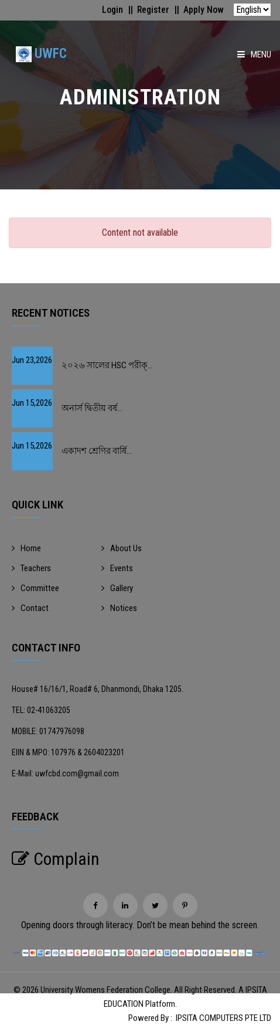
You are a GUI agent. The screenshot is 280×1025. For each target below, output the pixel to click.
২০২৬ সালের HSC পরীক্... (107, 365)
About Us (121, 548)
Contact (30, 608)
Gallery (117, 588)
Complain (56, 858)
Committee (35, 588)
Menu (254, 54)
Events (117, 568)
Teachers (31, 568)
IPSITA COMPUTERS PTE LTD (223, 1018)
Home (26, 548)
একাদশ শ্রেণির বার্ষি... (97, 451)
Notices (119, 608)
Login (111, 9)
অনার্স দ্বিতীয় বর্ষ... (92, 408)
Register (152, 9)
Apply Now (203, 9)
